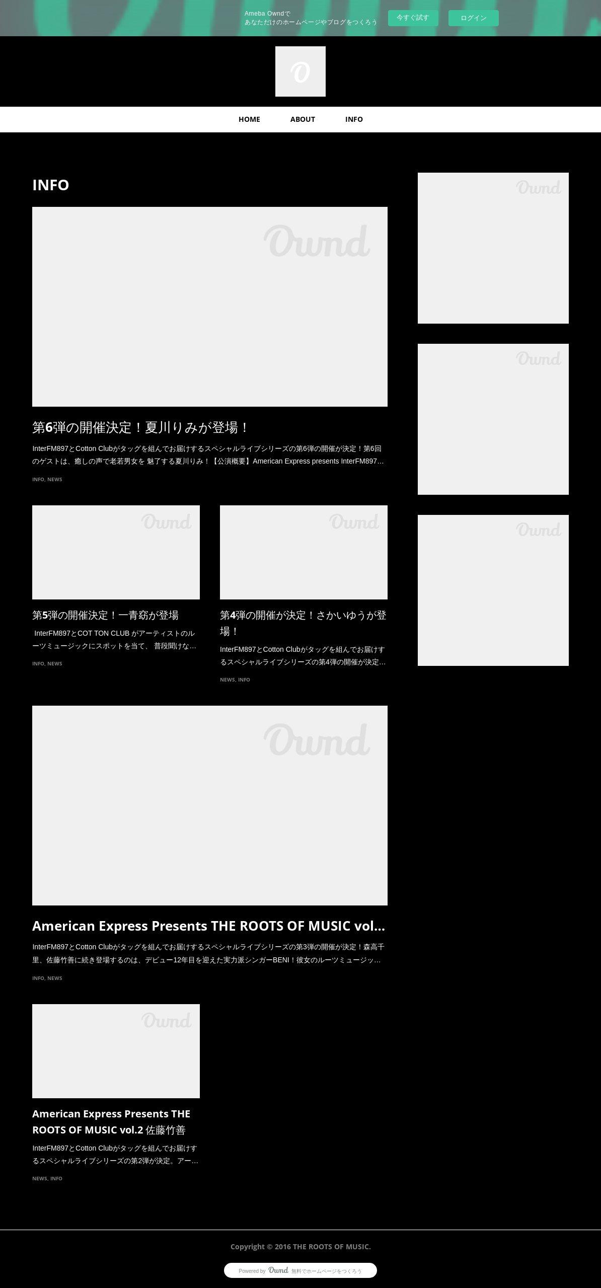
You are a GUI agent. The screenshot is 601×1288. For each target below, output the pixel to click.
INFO (354, 119)
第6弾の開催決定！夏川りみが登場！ (141, 427)
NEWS (54, 479)
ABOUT (302, 119)
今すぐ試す (413, 17)
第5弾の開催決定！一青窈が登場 (105, 615)
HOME (249, 119)
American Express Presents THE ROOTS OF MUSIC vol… (208, 926)
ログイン (474, 18)
